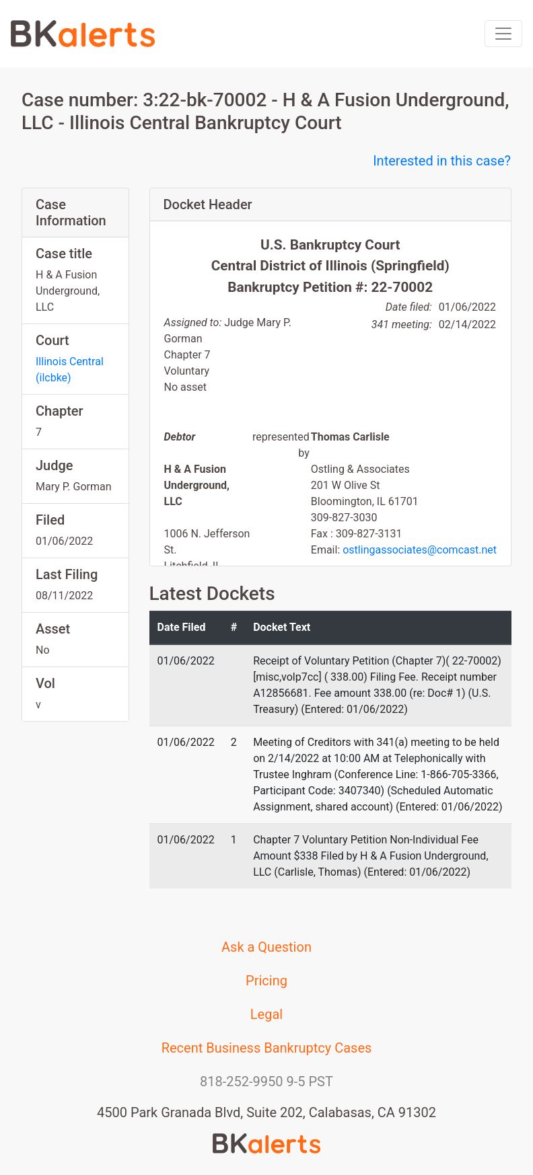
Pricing (266, 981)
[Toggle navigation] (503, 33)
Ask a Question (266, 947)
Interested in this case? (442, 161)
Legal (266, 1014)
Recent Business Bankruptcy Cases (267, 1048)
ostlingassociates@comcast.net (420, 549)
